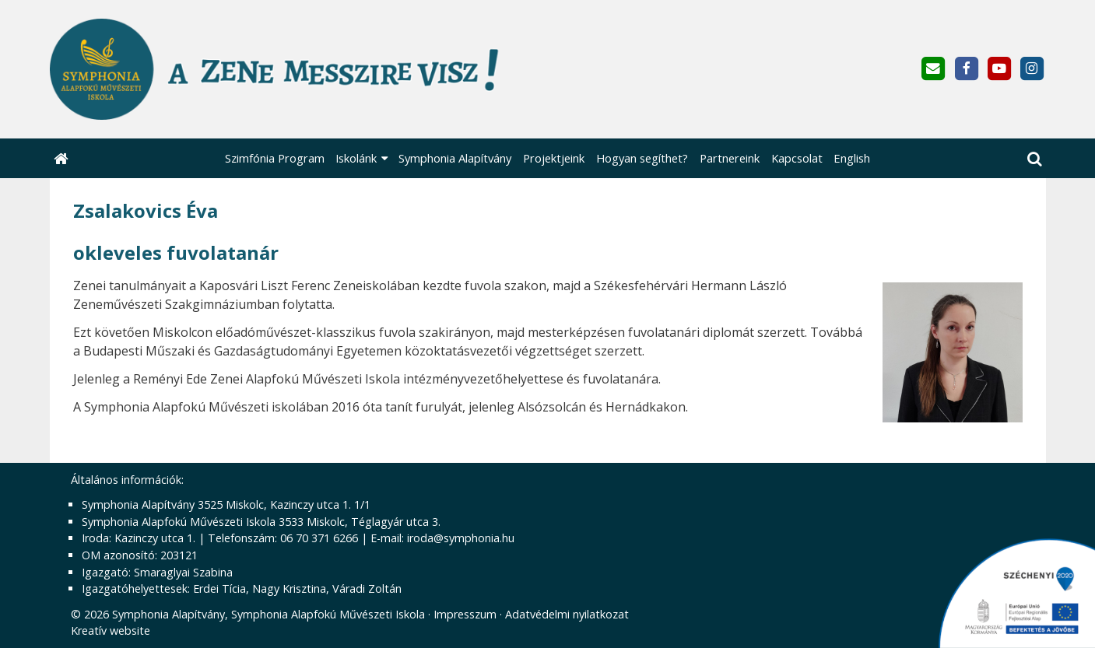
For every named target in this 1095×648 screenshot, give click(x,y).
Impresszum (465, 614)
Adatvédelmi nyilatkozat (567, 614)
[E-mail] (933, 68)
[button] (1034, 158)
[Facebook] (966, 68)
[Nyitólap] (351, 69)
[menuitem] (274, 158)
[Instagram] (1031, 68)
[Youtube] (999, 68)
